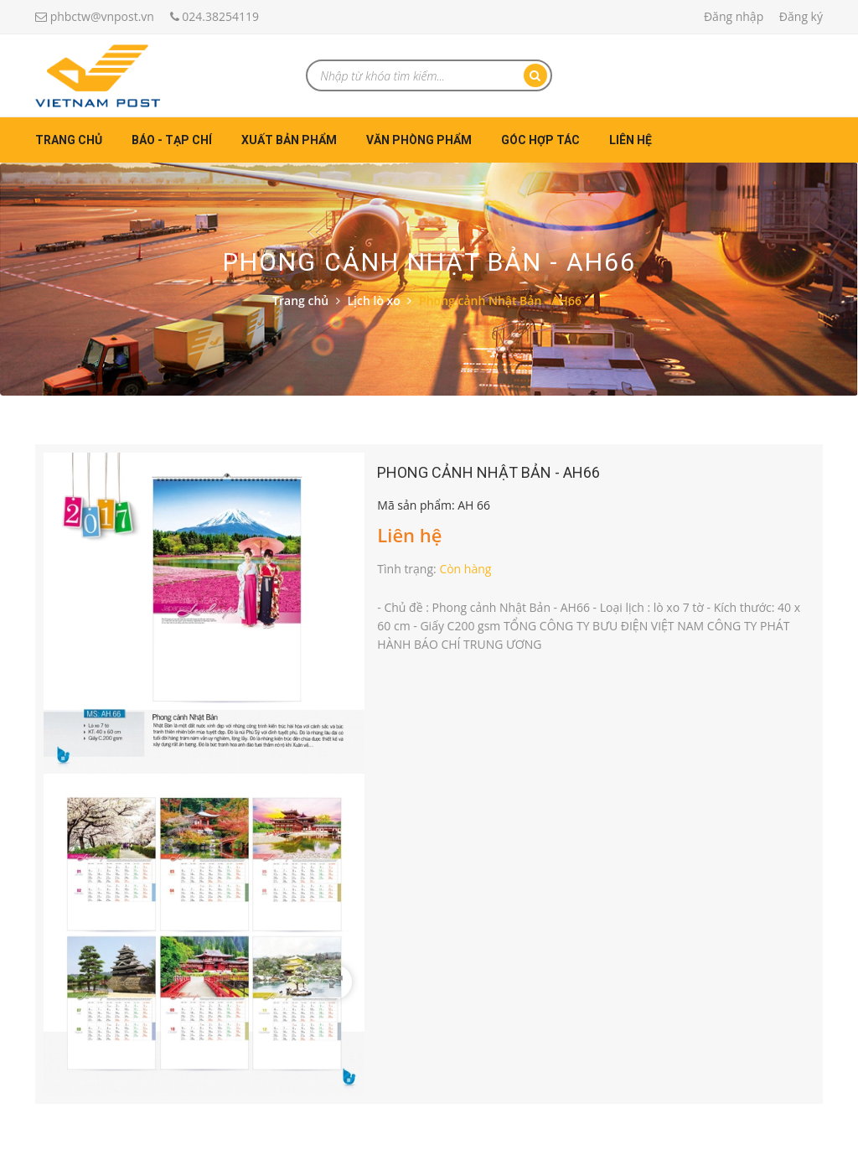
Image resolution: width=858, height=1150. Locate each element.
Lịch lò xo (373, 300)
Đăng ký (801, 16)
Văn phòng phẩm (419, 140)
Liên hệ (630, 140)
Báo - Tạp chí (172, 140)
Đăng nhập (733, 16)
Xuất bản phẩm (289, 140)
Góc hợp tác (540, 140)
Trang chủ (68, 140)
